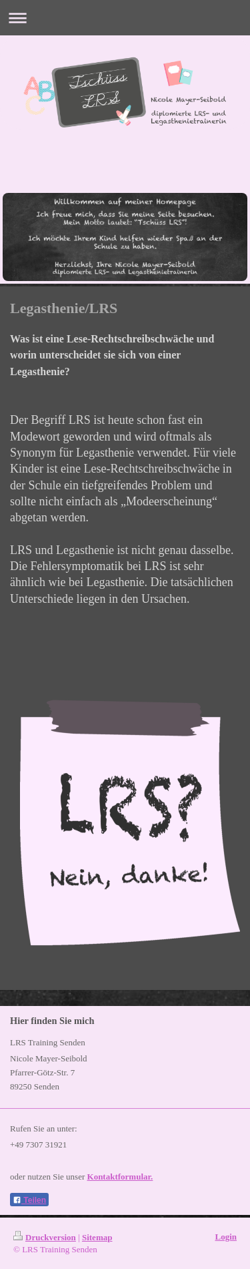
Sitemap (97, 1237)
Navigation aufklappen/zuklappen (125, 17)
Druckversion (44, 1237)
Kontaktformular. (120, 1177)
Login (226, 1237)
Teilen (29, 1200)
